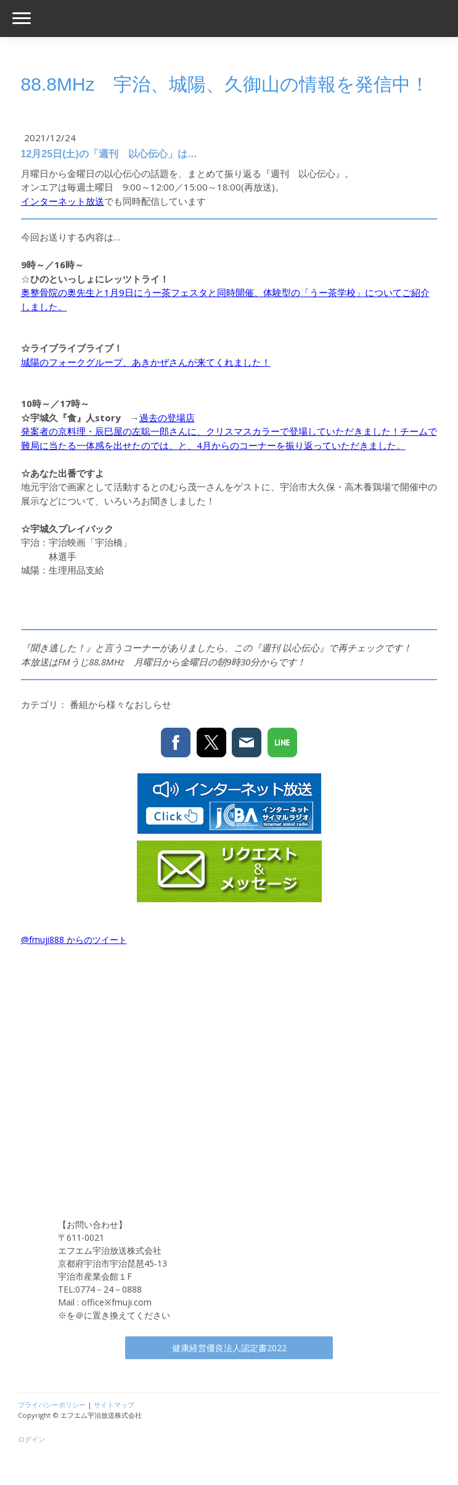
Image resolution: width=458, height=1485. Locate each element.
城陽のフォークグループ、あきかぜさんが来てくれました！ (146, 362)
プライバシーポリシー (52, 1404)
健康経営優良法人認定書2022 (229, 1348)
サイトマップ (114, 1404)
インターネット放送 (62, 201)
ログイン (31, 1439)
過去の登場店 (167, 417)
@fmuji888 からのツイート (74, 939)
